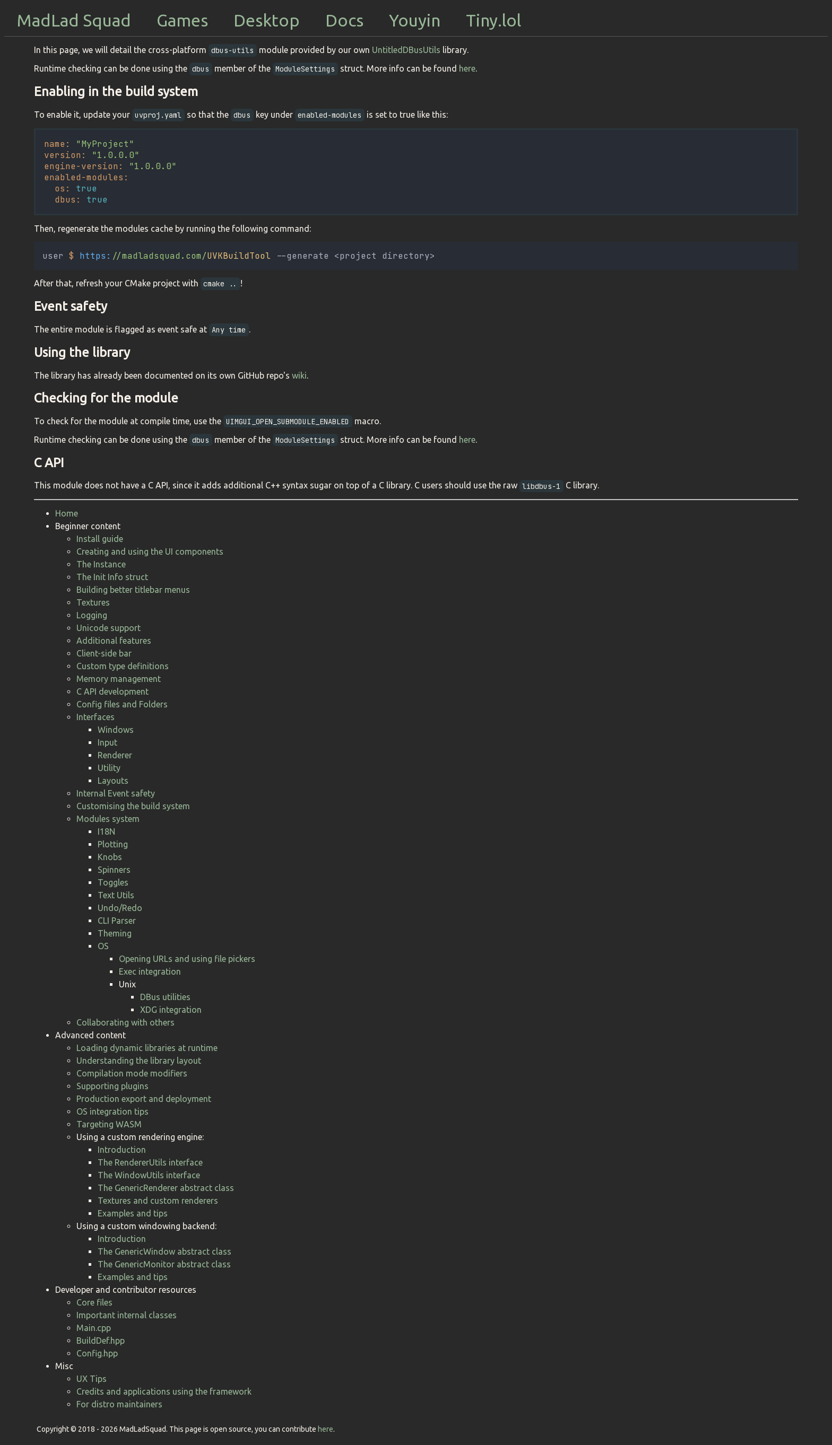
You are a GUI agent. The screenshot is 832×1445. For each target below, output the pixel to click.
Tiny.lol (493, 20)
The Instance (101, 564)
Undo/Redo (120, 908)
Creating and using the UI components (149, 551)
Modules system (108, 819)
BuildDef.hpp (100, 1340)
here (467, 68)
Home (66, 513)
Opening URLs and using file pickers (187, 959)
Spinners (114, 869)
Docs (344, 20)
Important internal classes (126, 1315)
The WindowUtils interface (149, 1175)
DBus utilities (165, 997)
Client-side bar (104, 653)
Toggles (113, 882)
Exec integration (150, 971)
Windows (116, 729)
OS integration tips (112, 1111)
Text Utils (116, 895)
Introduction (122, 1149)
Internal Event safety (115, 793)
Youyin (414, 20)
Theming (115, 933)
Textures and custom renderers (158, 1200)
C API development (112, 691)
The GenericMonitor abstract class (164, 1264)
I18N (106, 831)
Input (107, 742)
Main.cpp (93, 1328)
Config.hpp (97, 1353)
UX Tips (91, 1378)
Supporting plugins (112, 1086)
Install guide (99, 539)
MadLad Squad (74, 20)
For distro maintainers (119, 1404)
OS (103, 946)
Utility (109, 768)
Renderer (115, 755)
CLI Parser (117, 920)
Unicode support (108, 628)
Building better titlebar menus (133, 589)
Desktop (266, 20)
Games (182, 20)
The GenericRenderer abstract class (166, 1188)
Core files (94, 1302)
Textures (93, 602)
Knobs (110, 857)
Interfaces (95, 717)
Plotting (113, 844)
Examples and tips (133, 1213)
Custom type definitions (122, 666)
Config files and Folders (122, 704)
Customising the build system (133, 806)
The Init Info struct (112, 577)
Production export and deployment (143, 1099)
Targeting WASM (109, 1124)
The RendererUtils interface (150, 1162)
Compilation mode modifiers (131, 1073)
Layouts (113, 780)
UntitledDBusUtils (406, 50)
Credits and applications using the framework (164, 1391)
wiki (299, 375)
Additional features (113, 640)
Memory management (118, 679)
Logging (91, 615)
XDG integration (171, 1009)
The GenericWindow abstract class (164, 1251)
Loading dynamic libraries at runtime (147, 1048)
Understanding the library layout (138, 1060)
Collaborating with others (125, 1022)
